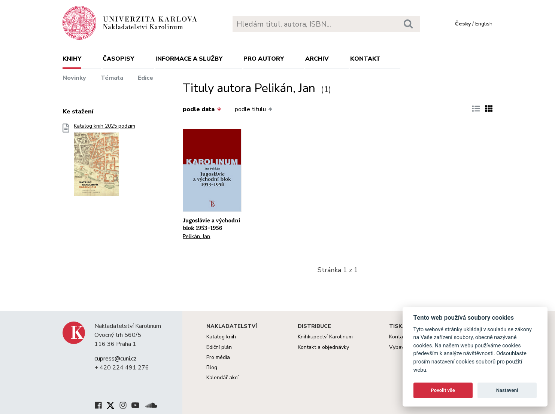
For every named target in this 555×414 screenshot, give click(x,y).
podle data (202, 109)
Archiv (317, 59)
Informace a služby (188, 59)
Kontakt (365, 59)
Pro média (218, 357)
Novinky (74, 78)
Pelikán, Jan (196, 236)
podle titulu (253, 109)
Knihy (72, 59)
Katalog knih (221, 336)
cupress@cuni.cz (115, 358)
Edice (145, 78)
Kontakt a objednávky (323, 347)
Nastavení (507, 390)
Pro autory (263, 59)
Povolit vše (443, 390)
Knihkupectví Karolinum (325, 336)
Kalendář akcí (222, 377)
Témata (112, 78)
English (483, 23)
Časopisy (118, 59)
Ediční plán (219, 347)
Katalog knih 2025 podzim (104, 162)
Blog (211, 367)
